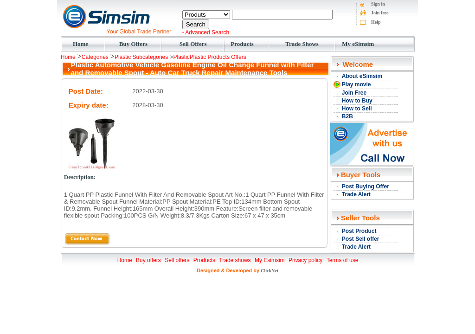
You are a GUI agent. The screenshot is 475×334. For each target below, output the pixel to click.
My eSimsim (358, 43)
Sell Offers (193, 43)
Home (80, 43)
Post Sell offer (360, 239)
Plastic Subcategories (141, 57)
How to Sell (357, 108)
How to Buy (357, 100)
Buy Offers (133, 43)
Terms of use (343, 260)
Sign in (378, 3)
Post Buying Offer (365, 186)
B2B (347, 116)
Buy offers (148, 260)
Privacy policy (305, 260)
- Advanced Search (205, 32)
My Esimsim (270, 260)
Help (376, 22)
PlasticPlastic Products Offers (209, 57)
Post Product (359, 231)
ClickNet (269, 270)
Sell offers (177, 260)
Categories (95, 57)
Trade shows (234, 260)
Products (242, 43)
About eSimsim (362, 76)
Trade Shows (302, 43)
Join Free (354, 93)
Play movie (356, 84)
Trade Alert (356, 194)
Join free (379, 12)
